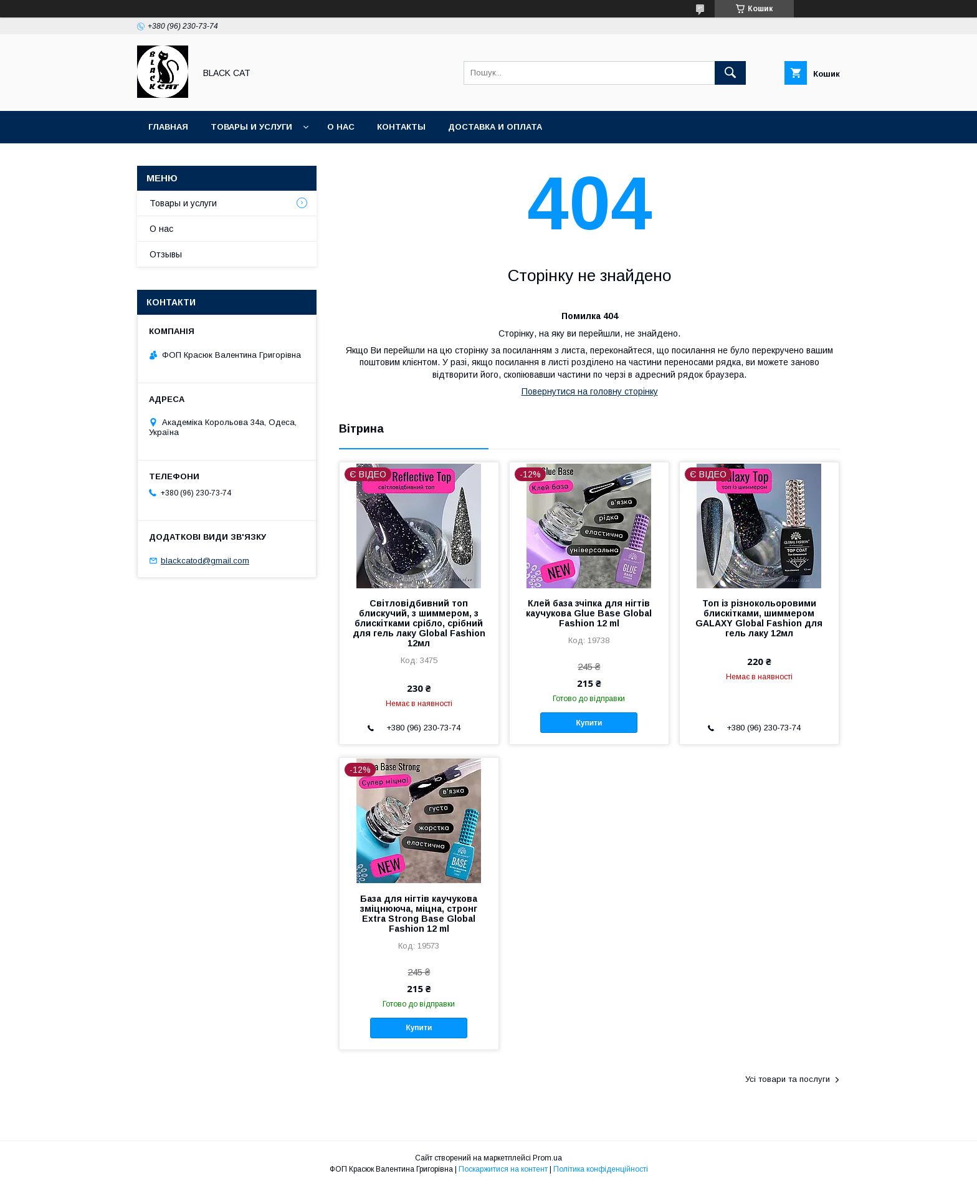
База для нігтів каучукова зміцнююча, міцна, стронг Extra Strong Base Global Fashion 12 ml (418, 914)
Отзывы (166, 254)
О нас (341, 127)
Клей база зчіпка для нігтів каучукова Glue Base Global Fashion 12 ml (589, 613)
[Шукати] (730, 73)
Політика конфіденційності (600, 1169)
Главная (168, 127)
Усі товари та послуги (787, 1079)
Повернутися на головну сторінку (590, 391)
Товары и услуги (251, 127)
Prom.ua (547, 1158)
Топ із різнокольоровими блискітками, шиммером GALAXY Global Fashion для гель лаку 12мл (758, 618)
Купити (589, 723)
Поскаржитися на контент (503, 1169)
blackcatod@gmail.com (205, 560)
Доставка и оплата (495, 127)
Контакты (401, 127)
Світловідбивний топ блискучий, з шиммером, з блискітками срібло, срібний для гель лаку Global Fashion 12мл (419, 623)
